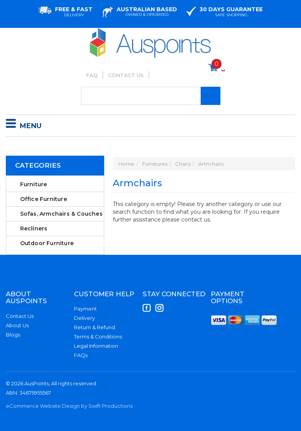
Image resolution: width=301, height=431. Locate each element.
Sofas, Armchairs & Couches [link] (61, 213)
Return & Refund (94, 327)
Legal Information (96, 346)
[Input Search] (150, 96)
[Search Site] (210, 96)
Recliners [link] (34, 228)
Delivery (84, 318)
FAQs (81, 355)
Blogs (13, 334)
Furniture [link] (33, 184)
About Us (17, 325)
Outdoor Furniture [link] (47, 243)
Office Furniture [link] (43, 199)
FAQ (92, 75)
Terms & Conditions (98, 336)
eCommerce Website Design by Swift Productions (69, 406)
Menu (23, 125)
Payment (85, 309)
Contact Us (126, 75)
